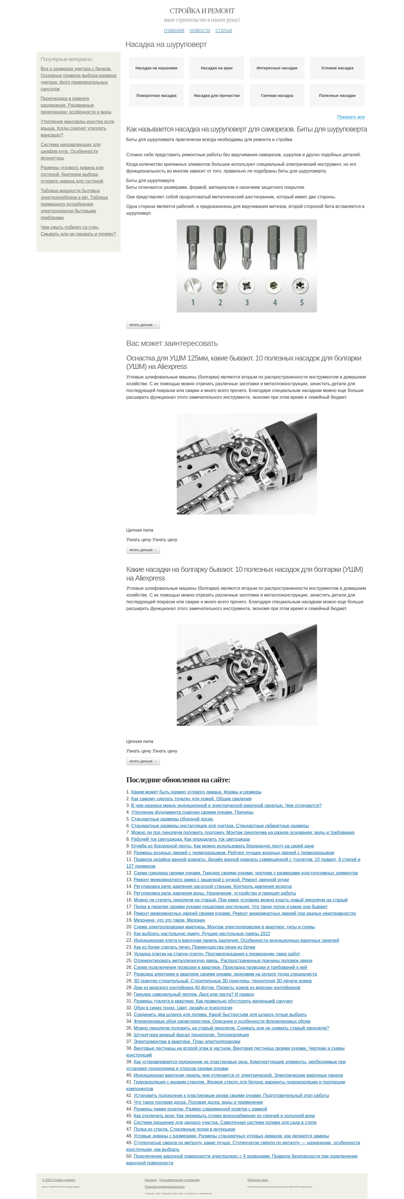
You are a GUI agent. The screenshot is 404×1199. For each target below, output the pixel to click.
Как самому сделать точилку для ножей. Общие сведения (191, 798)
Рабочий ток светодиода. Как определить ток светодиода (190, 839)
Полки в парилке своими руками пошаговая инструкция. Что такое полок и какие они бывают (231, 906)
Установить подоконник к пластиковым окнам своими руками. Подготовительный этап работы (231, 1095)
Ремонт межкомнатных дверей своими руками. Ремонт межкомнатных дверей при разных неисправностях (245, 913)
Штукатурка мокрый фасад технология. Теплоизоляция (191, 1034)
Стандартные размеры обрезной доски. (172, 819)
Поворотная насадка (156, 95)
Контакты (151, 1180)
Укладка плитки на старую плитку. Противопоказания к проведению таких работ (217, 953)
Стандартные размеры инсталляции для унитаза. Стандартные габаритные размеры (220, 825)
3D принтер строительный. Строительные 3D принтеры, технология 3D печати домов (223, 980)
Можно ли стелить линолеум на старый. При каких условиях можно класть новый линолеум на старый (241, 899)
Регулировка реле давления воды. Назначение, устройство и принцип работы (215, 893)
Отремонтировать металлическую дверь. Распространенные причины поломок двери (223, 960)
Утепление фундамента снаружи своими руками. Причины (192, 812)
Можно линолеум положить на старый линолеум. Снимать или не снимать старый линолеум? (231, 1028)
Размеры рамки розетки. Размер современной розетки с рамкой (200, 1109)
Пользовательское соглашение (179, 1180)
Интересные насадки (277, 68)
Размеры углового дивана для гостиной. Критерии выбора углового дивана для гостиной (72, 174)
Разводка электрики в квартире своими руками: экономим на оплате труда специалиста (225, 974)
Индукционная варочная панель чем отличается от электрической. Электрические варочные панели (238, 1075)
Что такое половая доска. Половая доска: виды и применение (198, 1102)
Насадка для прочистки (217, 95)
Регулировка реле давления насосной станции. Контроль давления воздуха (213, 886)
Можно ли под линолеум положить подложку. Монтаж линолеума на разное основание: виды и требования (243, 832)
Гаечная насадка (277, 95)
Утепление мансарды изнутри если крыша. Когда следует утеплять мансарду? (77, 128)
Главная (174, 30)
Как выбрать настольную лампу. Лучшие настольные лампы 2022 (202, 933)
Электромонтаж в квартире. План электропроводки (187, 1041)
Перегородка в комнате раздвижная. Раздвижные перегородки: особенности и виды (76, 105)
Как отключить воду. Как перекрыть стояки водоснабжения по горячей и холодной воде (224, 1115)
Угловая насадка (337, 68)
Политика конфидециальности (165, 1186)
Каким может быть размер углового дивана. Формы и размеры (196, 792)
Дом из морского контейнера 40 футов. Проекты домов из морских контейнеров (217, 987)
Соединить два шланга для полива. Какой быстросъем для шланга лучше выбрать (220, 1014)
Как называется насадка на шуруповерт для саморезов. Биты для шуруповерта (246, 129)
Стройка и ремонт (202, 11)
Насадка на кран (217, 68)
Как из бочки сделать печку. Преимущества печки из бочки (194, 947)
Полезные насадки (337, 95)
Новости (199, 30)
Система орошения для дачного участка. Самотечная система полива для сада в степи (225, 1122)
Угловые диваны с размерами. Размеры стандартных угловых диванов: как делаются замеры (231, 1136)
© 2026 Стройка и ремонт (58, 1180)
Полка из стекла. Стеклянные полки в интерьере (184, 1129)
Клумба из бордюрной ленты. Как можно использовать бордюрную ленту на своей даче (222, 846)
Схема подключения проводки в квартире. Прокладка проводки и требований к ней (220, 967)
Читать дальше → (143, 325)
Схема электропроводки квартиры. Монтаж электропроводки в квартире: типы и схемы (224, 926)
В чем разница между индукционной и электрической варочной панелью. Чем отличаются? (226, 805)
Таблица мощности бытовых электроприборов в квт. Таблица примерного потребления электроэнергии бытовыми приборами (74, 204)
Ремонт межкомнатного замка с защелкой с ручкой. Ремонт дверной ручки (211, 879)
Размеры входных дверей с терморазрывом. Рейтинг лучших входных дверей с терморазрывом (234, 852)
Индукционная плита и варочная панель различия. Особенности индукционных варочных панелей (236, 940)
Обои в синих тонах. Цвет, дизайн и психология (183, 1007)
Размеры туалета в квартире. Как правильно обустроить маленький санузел (213, 1001)
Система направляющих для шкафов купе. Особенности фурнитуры (70, 151)
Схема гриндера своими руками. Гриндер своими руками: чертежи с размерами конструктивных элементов (246, 873)
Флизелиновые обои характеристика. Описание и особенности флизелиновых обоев (222, 1021)
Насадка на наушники (157, 68)
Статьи (223, 30)
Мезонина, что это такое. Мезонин (169, 920)
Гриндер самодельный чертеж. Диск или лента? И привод (194, 994)
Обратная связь (257, 1180)
